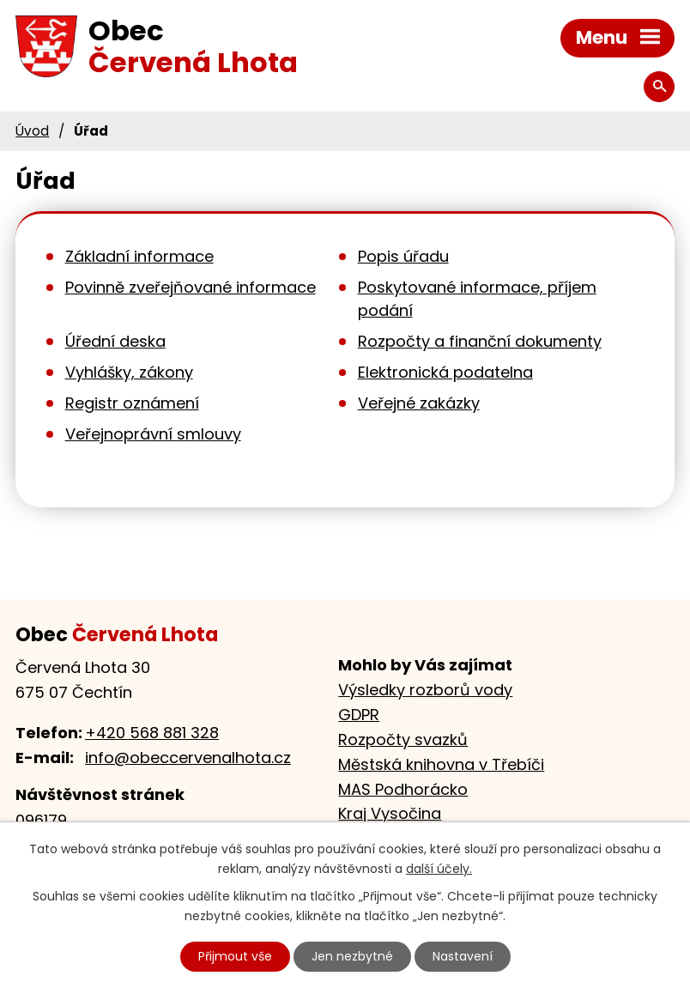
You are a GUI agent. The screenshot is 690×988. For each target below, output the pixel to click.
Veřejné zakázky (419, 403)
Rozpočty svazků (403, 739)
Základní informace (139, 256)
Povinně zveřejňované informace (190, 287)
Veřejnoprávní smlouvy (153, 434)
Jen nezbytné (352, 956)
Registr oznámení (132, 403)
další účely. (439, 868)
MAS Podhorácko (403, 789)
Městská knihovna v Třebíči (441, 764)
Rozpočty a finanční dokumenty (480, 341)
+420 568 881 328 (152, 732)
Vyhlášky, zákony (129, 372)
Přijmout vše (235, 956)
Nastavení (463, 956)
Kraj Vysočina (389, 813)
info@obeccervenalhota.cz (188, 757)
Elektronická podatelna (445, 372)
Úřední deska (115, 341)
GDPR (358, 714)
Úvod (32, 131)
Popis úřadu (403, 256)
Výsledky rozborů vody (425, 689)
